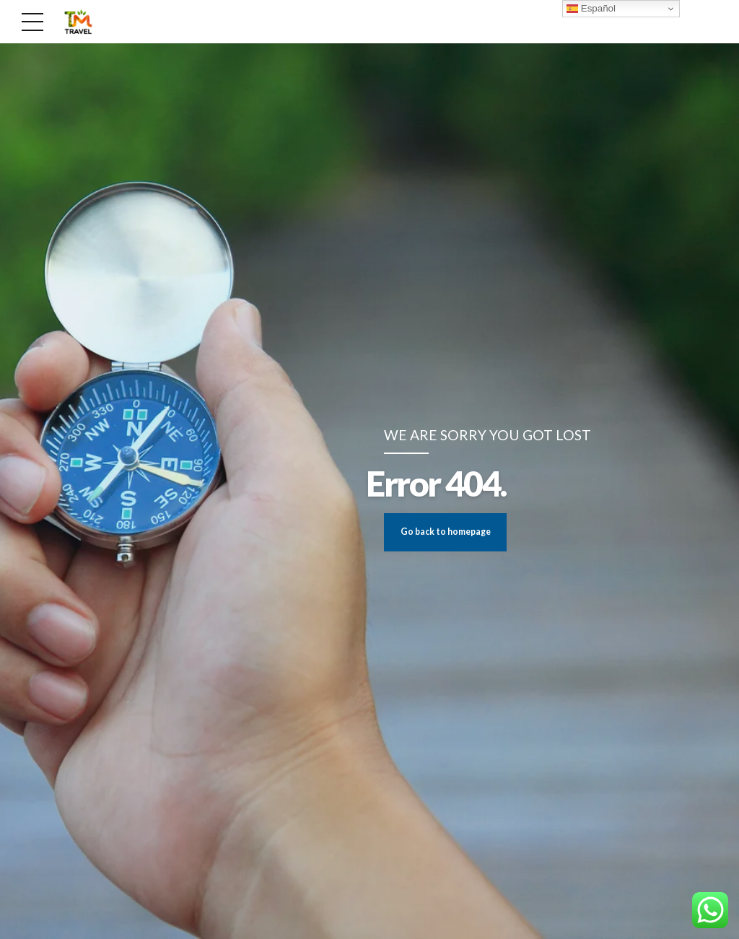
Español (591, 8)
